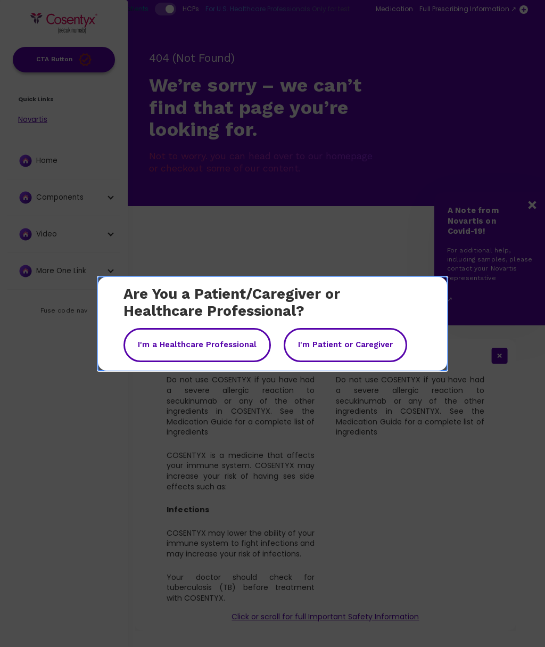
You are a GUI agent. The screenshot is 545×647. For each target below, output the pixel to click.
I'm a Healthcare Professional (197, 344)
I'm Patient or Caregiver (345, 344)
